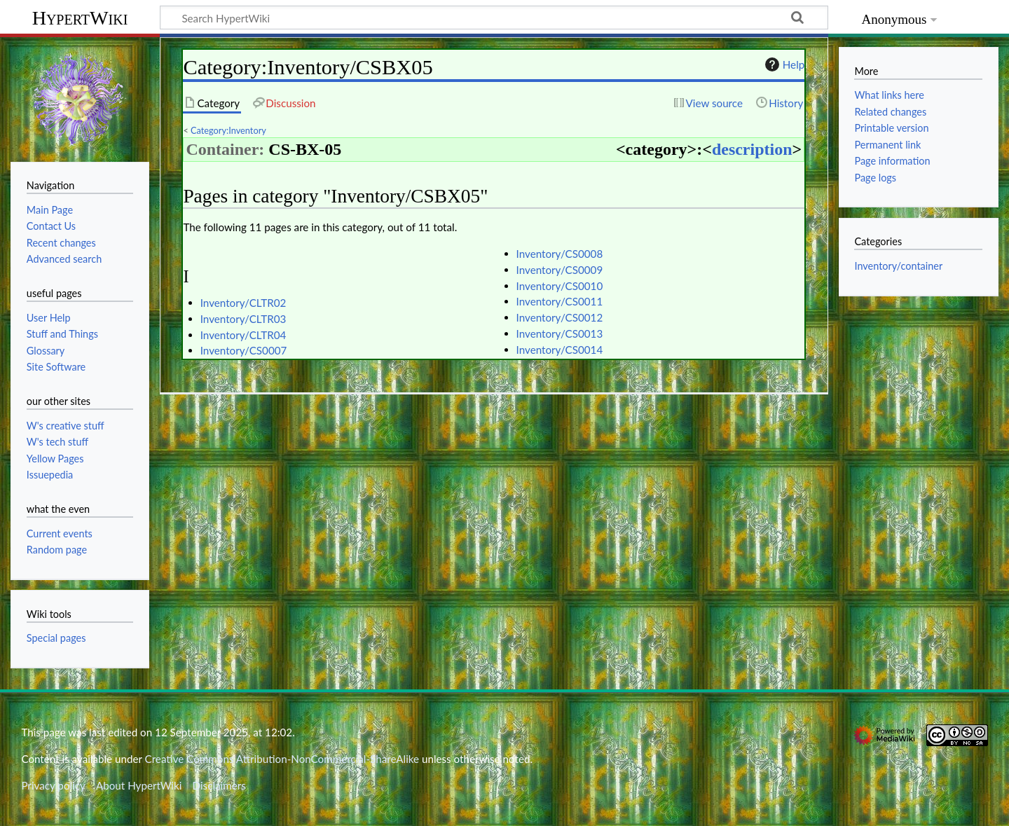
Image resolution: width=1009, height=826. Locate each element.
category (656, 149)
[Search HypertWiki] (494, 17)
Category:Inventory (228, 130)
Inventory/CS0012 (559, 317)
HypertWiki (80, 18)
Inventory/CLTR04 (243, 335)
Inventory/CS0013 (559, 333)
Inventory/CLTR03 (243, 318)
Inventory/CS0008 (559, 253)
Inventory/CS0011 (559, 301)
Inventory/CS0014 (559, 349)
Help (783, 64)
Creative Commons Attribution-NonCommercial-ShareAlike (282, 758)
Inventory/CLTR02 (243, 302)
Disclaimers (219, 785)
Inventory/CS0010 (559, 286)
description (752, 149)
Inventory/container (898, 266)
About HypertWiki (138, 785)
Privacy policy (53, 785)
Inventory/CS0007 (243, 350)
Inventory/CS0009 (559, 269)
